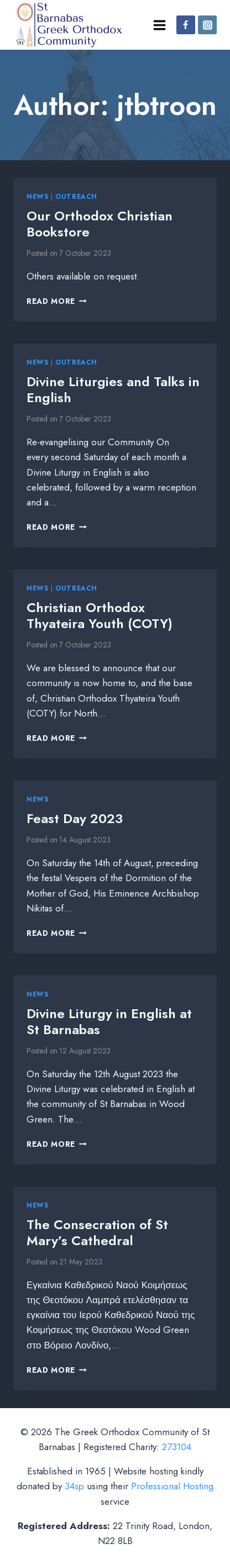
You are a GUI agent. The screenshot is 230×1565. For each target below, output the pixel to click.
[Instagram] (207, 24)
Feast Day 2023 (75, 818)
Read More (57, 301)
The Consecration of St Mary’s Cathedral (97, 1232)
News (37, 196)
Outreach (76, 196)
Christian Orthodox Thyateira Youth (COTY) (99, 615)
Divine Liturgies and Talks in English (113, 389)
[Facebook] (185, 24)
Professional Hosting (172, 1486)
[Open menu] (159, 25)
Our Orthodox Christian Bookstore (99, 223)
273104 (176, 1446)
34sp (74, 1486)
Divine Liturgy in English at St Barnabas (109, 1021)
